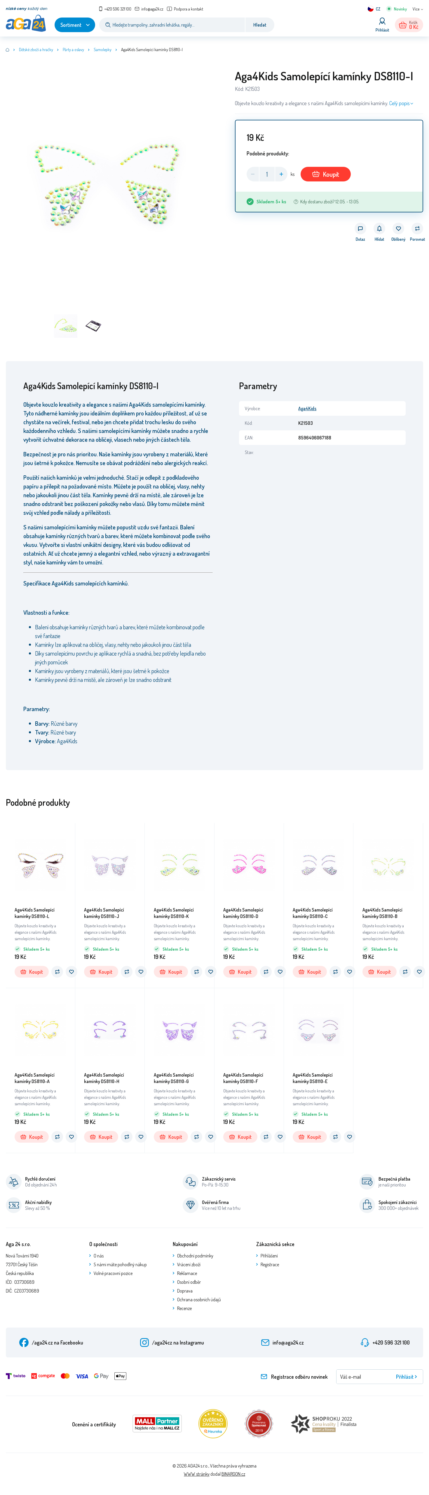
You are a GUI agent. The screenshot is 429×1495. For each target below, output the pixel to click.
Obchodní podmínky (195, 1256)
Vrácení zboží (188, 1264)
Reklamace (187, 1273)
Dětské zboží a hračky (36, 49)
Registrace (270, 1264)
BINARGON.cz (233, 1474)
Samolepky (102, 49)
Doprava (185, 1291)
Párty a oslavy (73, 49)
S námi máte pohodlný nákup (120, 1264)
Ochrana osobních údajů (199, 1299)
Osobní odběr (189, 1282)
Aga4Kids (307, 408)
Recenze (184, 1308)
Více (416, 8)
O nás (99, 1256)
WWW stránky (197, 1474)
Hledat (259, 25)
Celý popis (399, 103)
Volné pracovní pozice (113, 1273)
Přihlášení (269, 1256)
